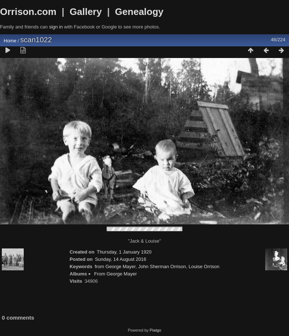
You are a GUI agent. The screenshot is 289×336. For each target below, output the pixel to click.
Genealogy (139, 11)
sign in (56, 27)
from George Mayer (115, 266)
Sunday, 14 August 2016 (120, 259)
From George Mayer (115, 274)
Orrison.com (28, 11)
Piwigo (155, 330)
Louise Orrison (204, 266)
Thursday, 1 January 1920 (124, 252)
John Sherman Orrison (162, 266)
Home (10, 40)
